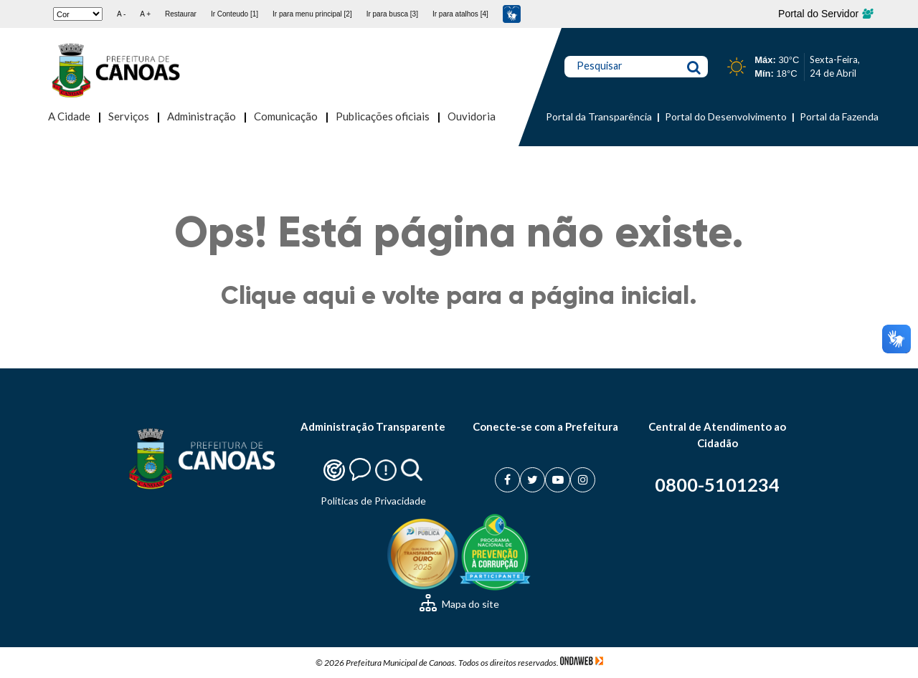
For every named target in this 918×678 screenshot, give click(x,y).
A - (121, 14)
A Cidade (69, 116)
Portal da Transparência (599, 116)
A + (145, 14)
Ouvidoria (472, 116)
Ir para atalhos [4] (460, 14)
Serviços (128, 116)
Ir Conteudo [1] (234, 14)
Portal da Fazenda (839, 116)
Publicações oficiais (383, 116)
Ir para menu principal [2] (312, 14)
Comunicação (286, 116)
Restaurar (181, 14)
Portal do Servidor (825, 13)
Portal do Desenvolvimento (726, 116)
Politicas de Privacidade (373, 501)
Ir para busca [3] (392, 14)
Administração (201, 116)
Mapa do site (459, 604)
